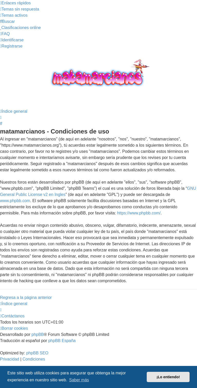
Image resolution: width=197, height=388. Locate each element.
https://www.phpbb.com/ (139, 213)
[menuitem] (19, 9)
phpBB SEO (37, 353)
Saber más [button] (79, 380)
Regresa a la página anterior (26, 297)
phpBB (38, 334)
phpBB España (62, 340)
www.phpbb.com (15, 200)
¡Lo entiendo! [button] (168, 377)
